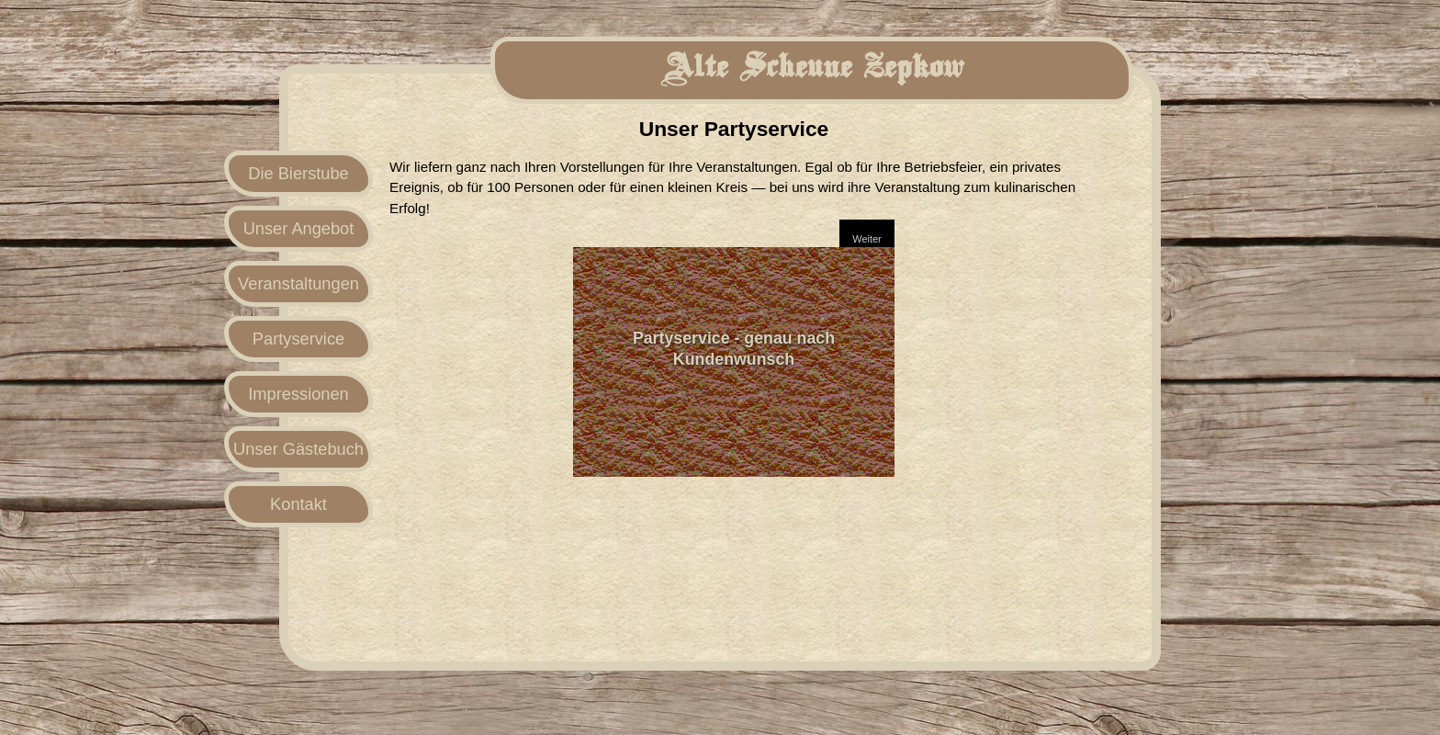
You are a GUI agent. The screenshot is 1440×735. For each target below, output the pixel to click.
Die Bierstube (298, 173)
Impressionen (298, 393)
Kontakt (298, 504)
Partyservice (298, 338)
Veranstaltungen (298, 283)
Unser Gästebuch (298, 448)
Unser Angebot (298, 228)
